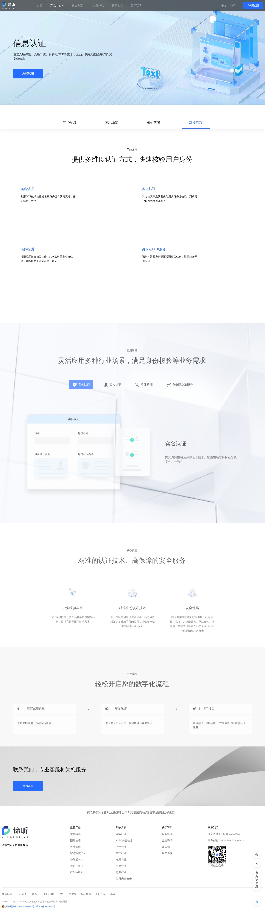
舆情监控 (75, 847)
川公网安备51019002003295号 (19, 906)
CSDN (72, 894)
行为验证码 (76, 872)
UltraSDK (49, 894)
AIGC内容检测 (124, 840)
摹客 (113, 894)
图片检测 (75, 840)
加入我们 (167, 847)
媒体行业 (121, 853)
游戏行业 (121, 834)
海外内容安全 (124, 878)
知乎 (62, 894)
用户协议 (167, 853)
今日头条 (100, 894)
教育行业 (121, 859)
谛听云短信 (76, 866)
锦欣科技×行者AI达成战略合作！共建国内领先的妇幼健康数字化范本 (132, 812)
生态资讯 (167, 840)
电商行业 (121, 872)
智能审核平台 (78, 853)
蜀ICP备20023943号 (45, 906)
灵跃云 (36, 894)
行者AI (23, 894)
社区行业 (121, 866)
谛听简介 (167, 834)
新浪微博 (85, 894)
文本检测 (75, 834)
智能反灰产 (76, 859)
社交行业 (121, 847)
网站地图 (63, 901)
